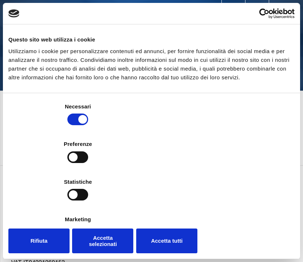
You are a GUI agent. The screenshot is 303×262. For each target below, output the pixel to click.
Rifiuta (55, 206)
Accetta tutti (248, 206)
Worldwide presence (140, 10)
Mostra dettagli (260, 185)
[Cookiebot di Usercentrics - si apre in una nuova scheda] (263, 51)
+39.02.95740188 (93, 258)
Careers (189, 10)
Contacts (87, 10)
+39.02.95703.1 (40, 249)
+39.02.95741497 (42, 258)
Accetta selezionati (151, 206)
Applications (190, 25)
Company (98, 25)
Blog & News (274, 10)
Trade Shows (229, 10)
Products (140, 25)
